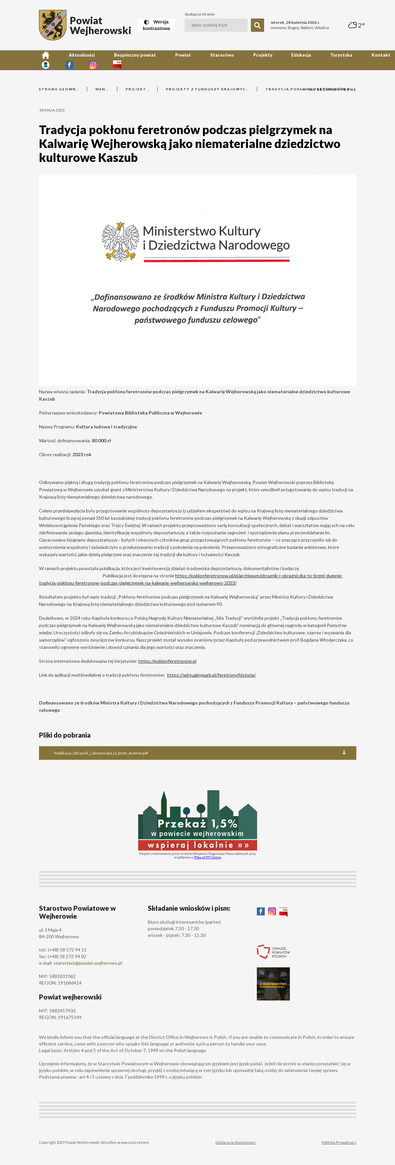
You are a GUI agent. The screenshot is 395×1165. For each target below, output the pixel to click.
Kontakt (286, 60)
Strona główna (59, 89)
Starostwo (171, 60)
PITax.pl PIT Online (207, 857)
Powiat (144, 60)
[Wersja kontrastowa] (156, 25)
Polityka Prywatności (339, 1142)
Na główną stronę (329, 89)
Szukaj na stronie (200, 14)
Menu (102, 89)
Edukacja (228, 60)
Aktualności (67, 60)
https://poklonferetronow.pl (167, 661)
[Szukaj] (257, 25)
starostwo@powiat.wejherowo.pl (88, 963)
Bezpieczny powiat (108, 60)
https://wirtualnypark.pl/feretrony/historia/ (211, 675)
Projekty (201, 60)
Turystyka (258, 60)
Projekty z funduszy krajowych (207, 89)
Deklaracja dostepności (236, 1142)
